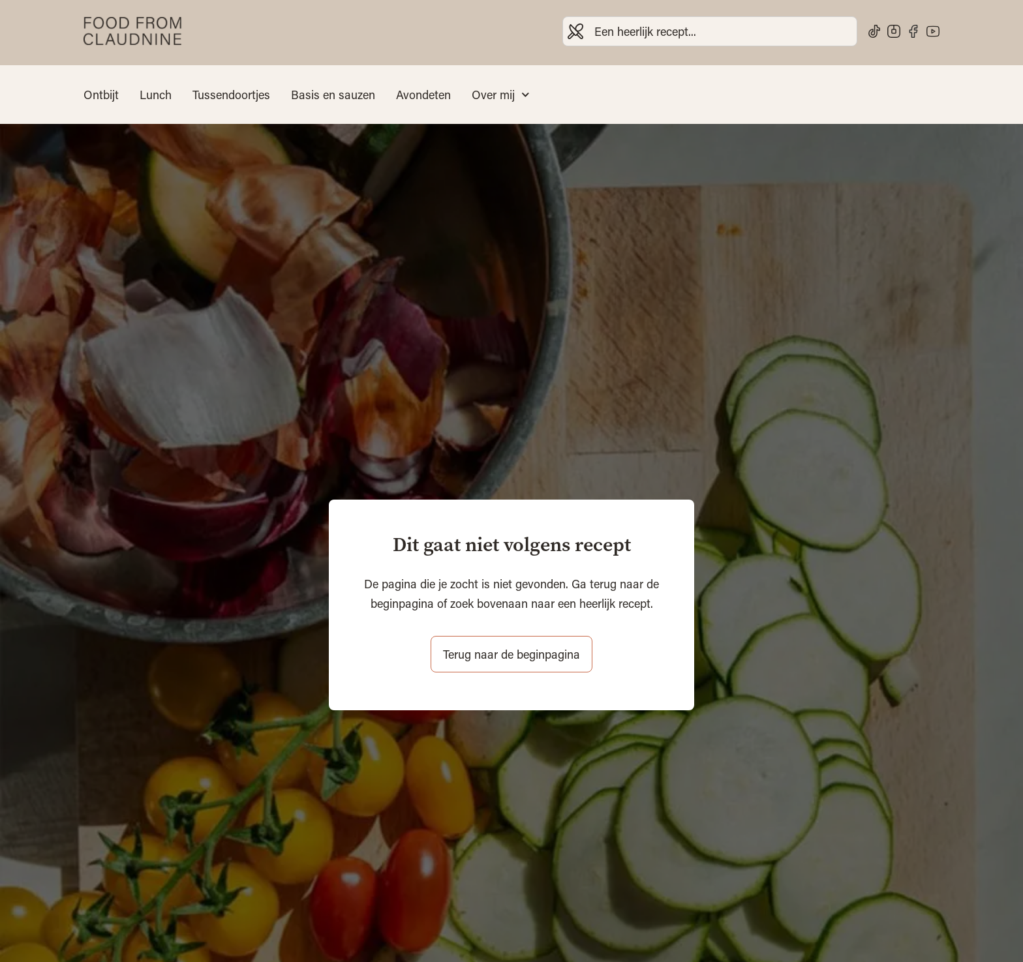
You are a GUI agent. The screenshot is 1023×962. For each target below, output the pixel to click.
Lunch (156, 94)
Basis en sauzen (333, 94)
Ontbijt (101, 94)
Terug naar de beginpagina (511, 654)
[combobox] (709, 31)
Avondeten (423, 94)
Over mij (501, 94)
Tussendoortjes (231, 94)
